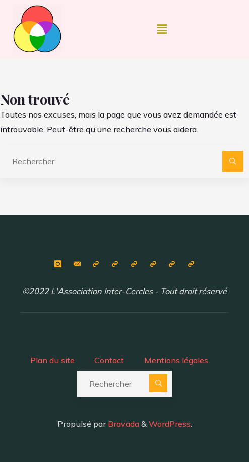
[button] (161, 29)
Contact (109, 360)
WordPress (170, 424)
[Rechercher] (232, 161)
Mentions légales (176, 360)
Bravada (122, 424)
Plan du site (52, 360)
